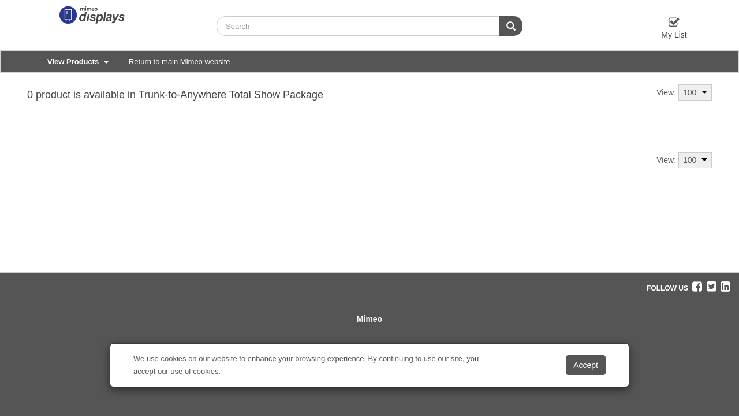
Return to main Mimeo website (179, 61)
